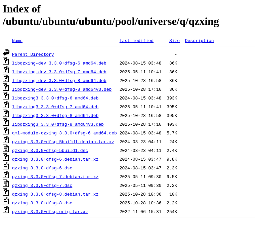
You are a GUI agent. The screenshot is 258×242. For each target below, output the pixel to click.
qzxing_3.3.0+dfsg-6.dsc (42, 168)
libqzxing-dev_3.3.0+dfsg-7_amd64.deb (59, 72)
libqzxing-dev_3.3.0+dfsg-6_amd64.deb (59, 63)
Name (17, 40)
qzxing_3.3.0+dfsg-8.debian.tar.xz (55, 194)
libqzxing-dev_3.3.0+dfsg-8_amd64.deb (59, 80)
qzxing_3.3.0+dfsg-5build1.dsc (50, 150)
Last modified (137, 40)
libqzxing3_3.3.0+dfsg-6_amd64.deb (55, 98)
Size (174, 40)
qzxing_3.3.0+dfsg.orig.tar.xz (50, 211)
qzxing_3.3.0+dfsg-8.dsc (42, 203)
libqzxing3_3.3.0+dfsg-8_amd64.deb (55, 115)
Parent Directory (33, 54)
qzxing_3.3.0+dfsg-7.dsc (42, 185)
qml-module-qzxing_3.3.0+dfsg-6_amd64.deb (64, 133)
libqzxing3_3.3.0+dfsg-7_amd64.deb (55, 107)
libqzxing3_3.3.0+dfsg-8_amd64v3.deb (58, 124)
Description (199, 40)
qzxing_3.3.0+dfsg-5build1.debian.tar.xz (63, 141)
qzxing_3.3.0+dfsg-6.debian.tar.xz (55, 159)
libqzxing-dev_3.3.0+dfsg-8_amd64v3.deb (62, 89)
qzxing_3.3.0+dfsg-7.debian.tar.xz (55, 176)
